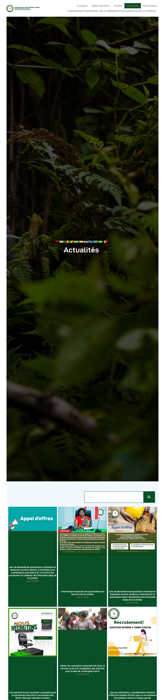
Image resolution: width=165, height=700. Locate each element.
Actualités (133, 5)
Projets (118, 5)
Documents (150, 5)
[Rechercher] (149, 497)
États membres (100, 5)
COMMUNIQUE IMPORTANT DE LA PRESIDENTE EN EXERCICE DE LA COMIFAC (112, 11)
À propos (82, 5)
